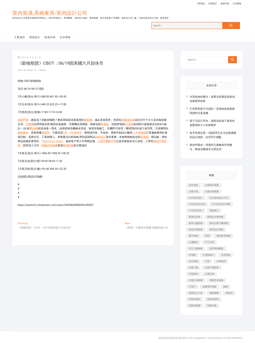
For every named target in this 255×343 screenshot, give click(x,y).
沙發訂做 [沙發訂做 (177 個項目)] (209, 273)
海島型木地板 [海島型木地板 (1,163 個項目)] (216, 280)
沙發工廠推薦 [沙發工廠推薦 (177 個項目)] (212, 267)
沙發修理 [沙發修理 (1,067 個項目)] (221, 261)
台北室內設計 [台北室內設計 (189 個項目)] (196, 210)
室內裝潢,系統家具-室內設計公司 (49, 13)
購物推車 (23, 132)
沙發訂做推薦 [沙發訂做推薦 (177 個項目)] (196, 280)
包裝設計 (100, 137)
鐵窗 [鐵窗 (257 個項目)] (225, 286)
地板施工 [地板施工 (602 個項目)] (214, 210)
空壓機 (30, 124)
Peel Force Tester (52, 141)
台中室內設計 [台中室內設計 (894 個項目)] (196, 197)
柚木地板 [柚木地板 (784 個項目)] (193, 261)
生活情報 (237, 3)
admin (29, 70)
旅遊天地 (225, 3)
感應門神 (23, 120)
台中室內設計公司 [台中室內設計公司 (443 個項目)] (218, 197)
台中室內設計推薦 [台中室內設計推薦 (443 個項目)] (221, 204)
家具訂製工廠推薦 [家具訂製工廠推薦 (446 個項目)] (218, 223)
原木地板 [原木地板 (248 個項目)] (193, 185)
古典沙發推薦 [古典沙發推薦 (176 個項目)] (212, 191)
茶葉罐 (105, 124)
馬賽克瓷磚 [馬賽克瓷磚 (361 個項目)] (213, 299)
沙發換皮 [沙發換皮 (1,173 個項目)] (193, 273)
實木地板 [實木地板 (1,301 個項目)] (193, 235)
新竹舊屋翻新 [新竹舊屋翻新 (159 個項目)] (216, 248)
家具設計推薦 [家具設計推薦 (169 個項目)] (216, 229)
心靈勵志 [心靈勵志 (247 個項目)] (193, 242)
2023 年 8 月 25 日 (29, 57)
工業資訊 (201, 3)
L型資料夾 (76, 132)
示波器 (129, 124)
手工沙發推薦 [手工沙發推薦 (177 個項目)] (196, 248)
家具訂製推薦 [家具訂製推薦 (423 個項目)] (196, 229)
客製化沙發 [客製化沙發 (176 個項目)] (194, 216)
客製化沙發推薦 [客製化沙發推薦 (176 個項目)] (215, 216)
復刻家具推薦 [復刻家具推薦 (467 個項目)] (223, 235)
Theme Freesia (214, 338)
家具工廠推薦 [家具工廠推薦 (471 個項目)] (196, 223)
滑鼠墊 (46, 132)
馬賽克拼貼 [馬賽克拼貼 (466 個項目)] (194, 299)
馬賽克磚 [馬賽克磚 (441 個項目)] (211, 305)
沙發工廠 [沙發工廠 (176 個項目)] (193, 267)
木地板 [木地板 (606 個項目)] (192, 255)
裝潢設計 (213, 3)
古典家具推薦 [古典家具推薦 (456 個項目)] (212, 185)
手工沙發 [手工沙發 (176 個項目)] (209, 242)
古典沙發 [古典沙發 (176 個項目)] (193, 191)
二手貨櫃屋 (139, 132)
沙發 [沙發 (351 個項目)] (207, 261)
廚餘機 (88, 120)
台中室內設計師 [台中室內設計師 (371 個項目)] (197, 204)
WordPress (237, 338)
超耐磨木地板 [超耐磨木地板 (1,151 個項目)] (209, 286)
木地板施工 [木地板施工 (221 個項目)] (208, 255)
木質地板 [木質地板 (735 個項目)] (225, 255)
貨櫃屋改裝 (128, 120)
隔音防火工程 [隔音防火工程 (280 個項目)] (196, 293)
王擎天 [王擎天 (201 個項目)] (192, 286)
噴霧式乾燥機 (50, 145)
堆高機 (34, 128)
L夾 (65, 132)
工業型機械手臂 (107, 141)
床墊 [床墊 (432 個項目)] (207, 235)
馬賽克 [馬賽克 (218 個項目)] (229, 293)
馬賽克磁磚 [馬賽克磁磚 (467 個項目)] (194, 305)
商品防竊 (68, 145)
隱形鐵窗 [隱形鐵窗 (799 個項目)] (214, 293)
